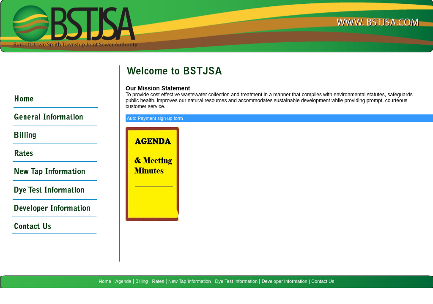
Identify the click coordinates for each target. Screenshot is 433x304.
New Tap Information (189, 281)
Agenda (123, 281)
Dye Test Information (237, 281)
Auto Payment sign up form (155, 118)
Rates (158, 281)
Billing (141, 281)
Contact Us (322, 281)
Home (105, 281)
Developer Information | (286, 281)
